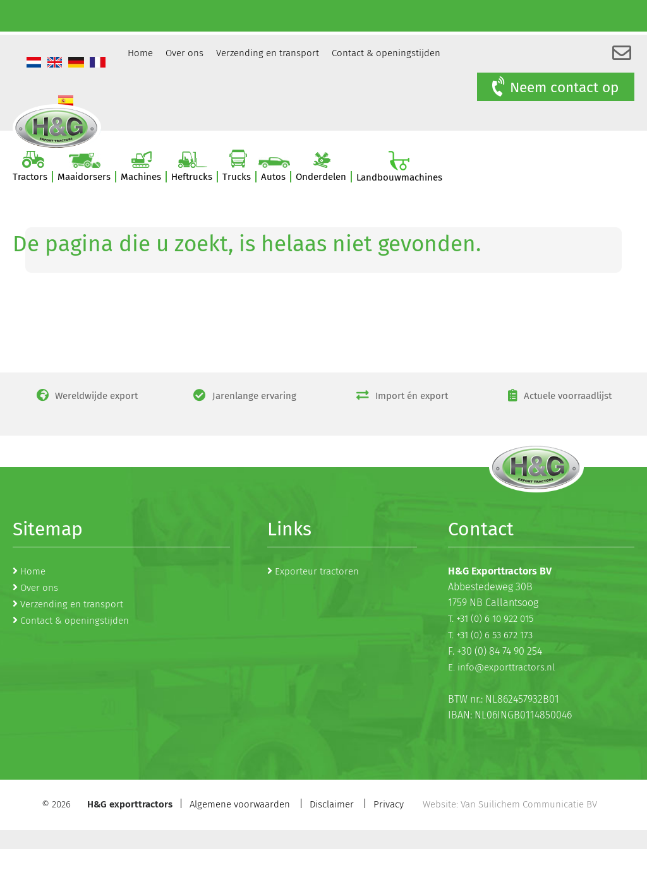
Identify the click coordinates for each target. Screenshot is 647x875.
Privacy (388, 804)
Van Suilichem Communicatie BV (529, 804)
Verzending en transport (267, 53)
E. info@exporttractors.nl (501, 667)
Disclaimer (332, 804)
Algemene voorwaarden (240, 804)
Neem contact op (554, 87)
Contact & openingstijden (386, 53)
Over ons (184, 53)
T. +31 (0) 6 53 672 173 (490, 635)
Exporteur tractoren (317, 571)
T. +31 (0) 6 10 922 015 (490, 618)
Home (140, 53)
